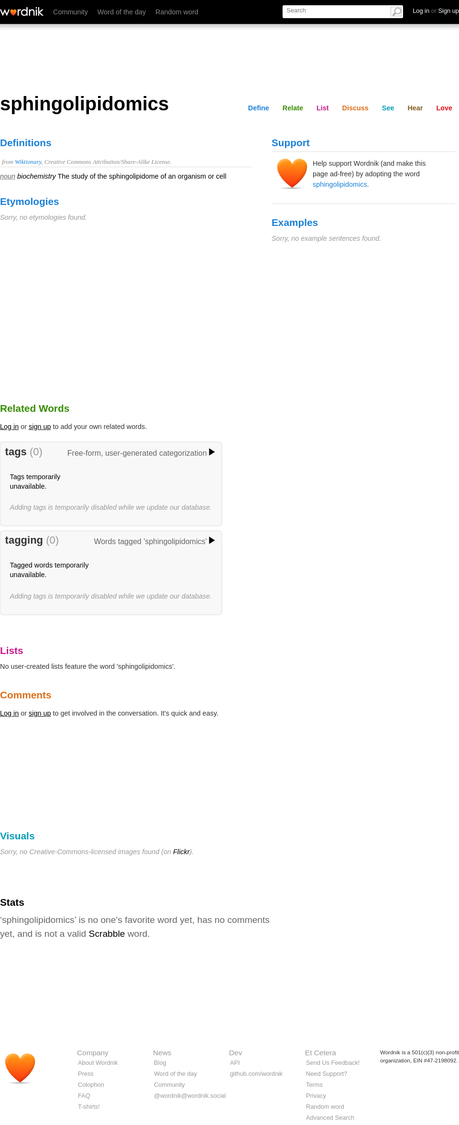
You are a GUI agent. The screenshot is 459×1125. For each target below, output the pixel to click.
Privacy (316, 1095)
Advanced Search (330, 1117)
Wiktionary (28, 162)
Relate (293, 108)
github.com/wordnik (256, 1073)
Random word (176, 12)
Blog (160, 1062)
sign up (40, 426)
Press (86, 1073)
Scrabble (107, 934)
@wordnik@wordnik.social (190, 1095)
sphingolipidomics (340, 184)
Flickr (181, 852)
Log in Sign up (436, 10)
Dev (235, 1053)
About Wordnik (98, 1062)
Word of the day (122, 12)
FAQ (84, 1095)
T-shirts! (89, 1106)
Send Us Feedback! (333, 1062)
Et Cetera (320, 1053)
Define (258, 108)
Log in (9, 426)
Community (70, 12)
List (323, 108)
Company (93, 1053)
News (162, 1053)
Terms (314, 1084)
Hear (415, 108)
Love (444, 108)
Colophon (91, 1084)
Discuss (355, 108)
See (388, 108)
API (235, 1062)
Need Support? (326, 1073)
